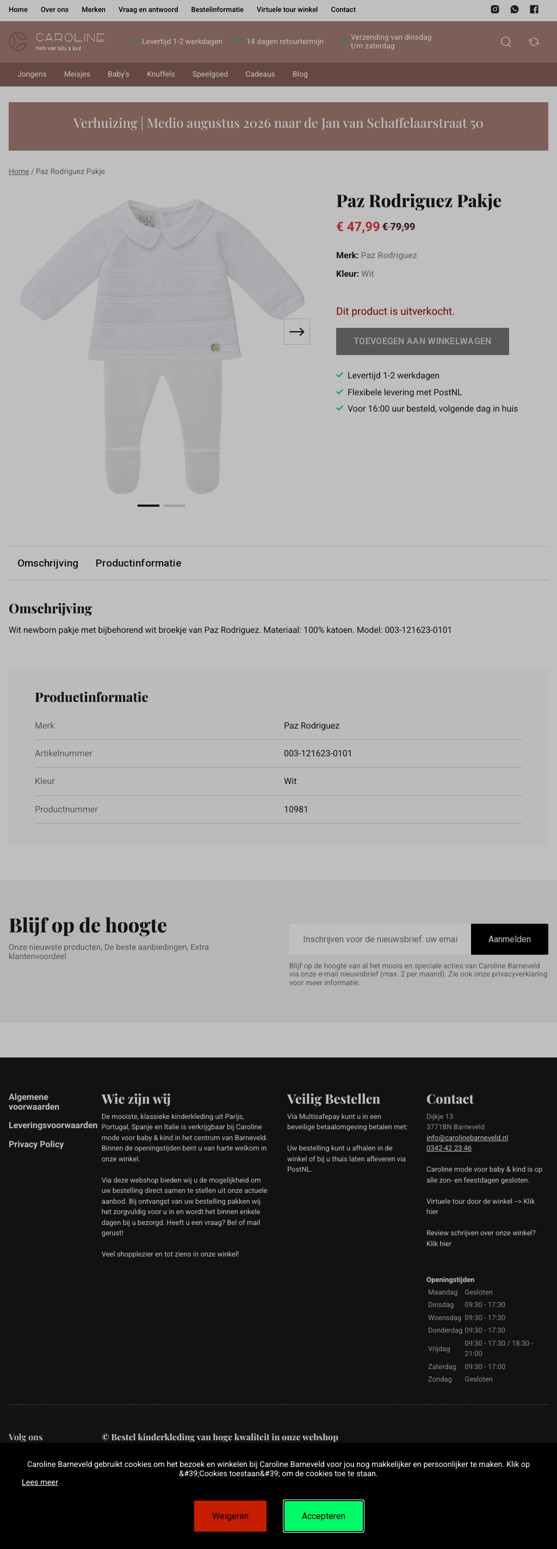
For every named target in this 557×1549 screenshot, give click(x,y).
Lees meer (40, 1482)
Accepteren (323, 1516)
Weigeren (230, 1516)
